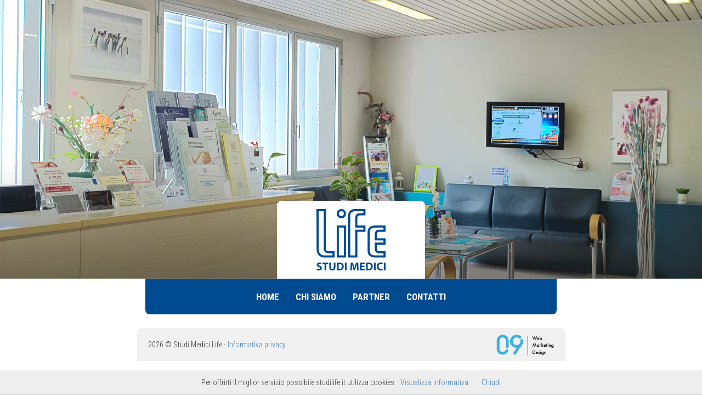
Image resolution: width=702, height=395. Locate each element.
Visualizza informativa (434, 382)
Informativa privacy (257, 344)
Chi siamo (316, 296)
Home (267, 296)
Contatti (426, 296)
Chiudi (491, 382)
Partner (371, 296)
